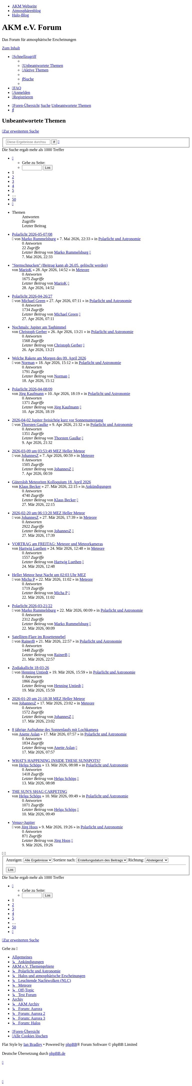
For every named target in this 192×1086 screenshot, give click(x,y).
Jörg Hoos (30, 827)
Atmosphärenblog (26, 10)
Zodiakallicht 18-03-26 (30, 668)
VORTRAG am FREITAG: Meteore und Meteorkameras (57, 544)
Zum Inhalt (11, 48)
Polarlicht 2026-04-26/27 (32, 296)
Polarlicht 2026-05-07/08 (32, 234)
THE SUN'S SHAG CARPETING (39, 791)
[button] (13, 158)
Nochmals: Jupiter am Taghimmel (39, 327)
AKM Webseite (24, 6)
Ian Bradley (33, 1044)
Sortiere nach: (90, 860)
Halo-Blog (20, 15)
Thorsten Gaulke (35, 424)
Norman (28, 363)
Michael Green (34, 301)
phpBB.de (57, 1053)
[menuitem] (42, 65)
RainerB (28, 641)
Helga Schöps (30, 765)
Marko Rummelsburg (39, 239)
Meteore (82, 270)
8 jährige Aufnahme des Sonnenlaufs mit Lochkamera (55, 729)
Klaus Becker (30, 486)
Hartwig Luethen (32, 548)
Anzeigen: (29, 860)
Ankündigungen (98, 486)
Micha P (28, 579)
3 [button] (13, 181)
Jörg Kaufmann (31, 393)
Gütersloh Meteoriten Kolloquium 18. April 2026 (51, 482)
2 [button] (13, 177)
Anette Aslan (29, 734)
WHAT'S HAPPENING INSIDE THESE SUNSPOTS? (56, 760)
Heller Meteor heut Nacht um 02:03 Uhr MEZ (49, 575)
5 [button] (13, 190)
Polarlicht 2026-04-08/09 (32, 389)
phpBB (71, 1044)
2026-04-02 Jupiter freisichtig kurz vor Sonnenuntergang (57, 420)
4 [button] (13, 186)
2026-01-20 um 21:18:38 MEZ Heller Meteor (48, 699)
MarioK (25, 270)
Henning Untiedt (35, 672)
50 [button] (14, 199)
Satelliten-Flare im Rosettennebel (39, 637)
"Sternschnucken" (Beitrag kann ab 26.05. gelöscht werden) (60, 265)
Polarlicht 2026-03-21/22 (32, 606)
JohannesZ (30, 455)
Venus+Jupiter (23, 822)
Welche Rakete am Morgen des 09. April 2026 (49, 358)
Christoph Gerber (33, 332)
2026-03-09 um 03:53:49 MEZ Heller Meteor (48, 451)
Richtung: (148, 860)
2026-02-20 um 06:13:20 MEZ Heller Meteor (48, 513)
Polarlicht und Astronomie (119, 239)
